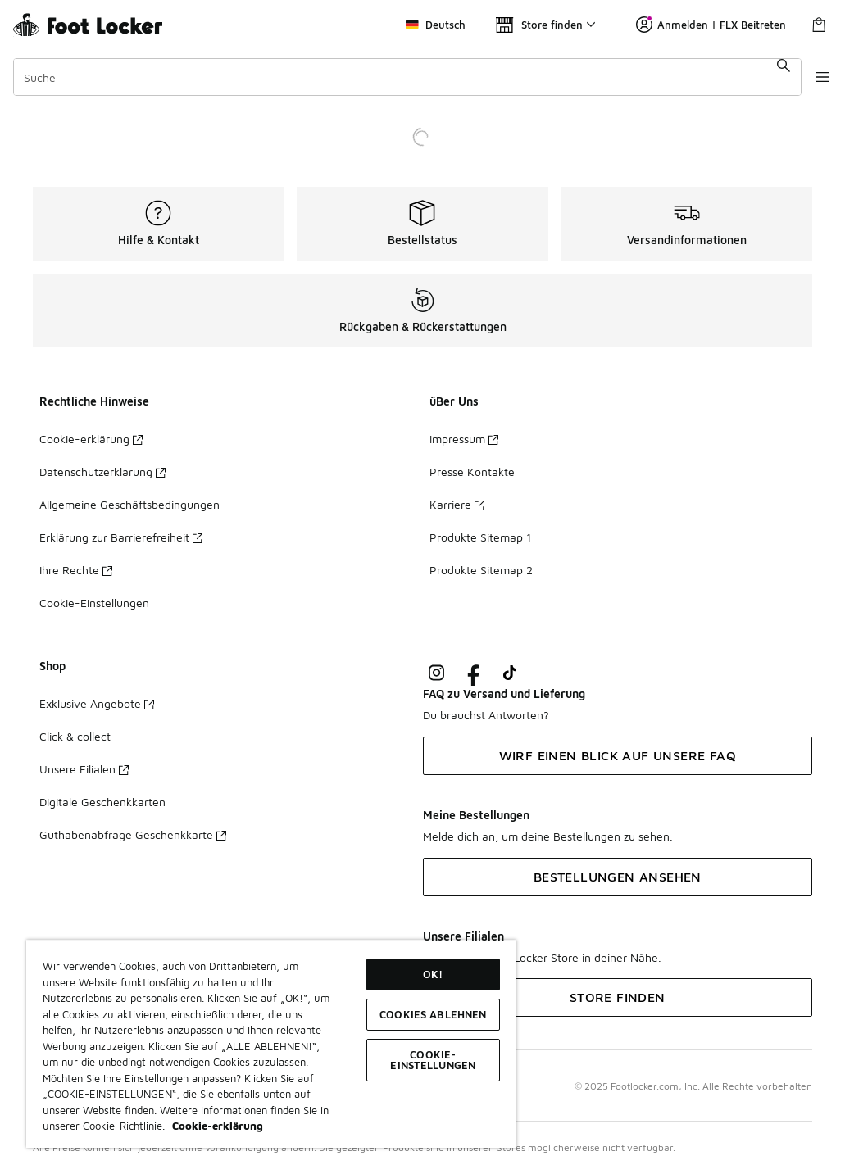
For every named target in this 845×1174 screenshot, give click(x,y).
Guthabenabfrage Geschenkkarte (132, 834)
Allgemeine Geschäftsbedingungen (129, 504)
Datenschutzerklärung (102, 471)
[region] (271, 1044)
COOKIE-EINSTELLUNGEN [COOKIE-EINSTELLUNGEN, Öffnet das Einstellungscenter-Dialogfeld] (432, 1060)
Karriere (456, 504)
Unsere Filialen (84, 769)
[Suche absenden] (768, 77)
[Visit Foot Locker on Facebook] (473, 673)
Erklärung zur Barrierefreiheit (120, 537)
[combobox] (399, 77)
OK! (433, 974)
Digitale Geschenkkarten (102, 802)
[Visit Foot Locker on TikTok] (510, 673)
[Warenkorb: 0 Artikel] (819, 24)
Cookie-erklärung (91, 439)
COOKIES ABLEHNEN (432, 1014)
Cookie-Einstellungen (94, 603)
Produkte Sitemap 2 (481, 570)
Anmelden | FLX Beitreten (711, 24)
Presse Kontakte (472, 471)
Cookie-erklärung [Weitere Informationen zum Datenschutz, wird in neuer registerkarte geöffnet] (217, 1125)
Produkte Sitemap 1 (480, 537)
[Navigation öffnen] (812, 77)
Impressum (463, 439)
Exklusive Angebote (96, 703)
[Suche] (399, 77)
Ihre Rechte (75, 570)
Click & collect (75, 736)
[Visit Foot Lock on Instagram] (436, 673)
